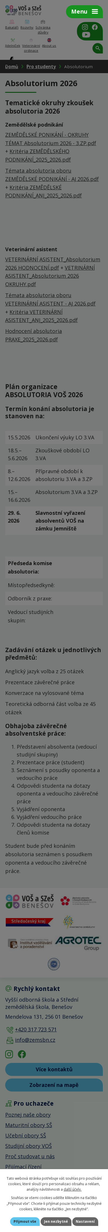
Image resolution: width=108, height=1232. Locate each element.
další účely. (73, 1189)
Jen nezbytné (56, 1221)
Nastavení (85, 1221)
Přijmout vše (25, 1221)
